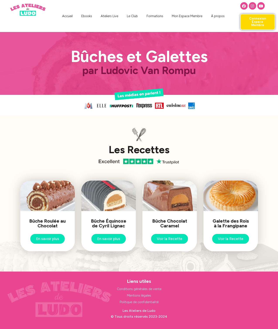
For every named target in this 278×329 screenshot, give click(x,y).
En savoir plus (47, 239)
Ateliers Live (109, 16)
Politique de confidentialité (139, 302)
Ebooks (86, 16)
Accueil (67, 16)
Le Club (132, 16)
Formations (155, 16)
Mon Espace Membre (187, 16)
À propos (218, 16)
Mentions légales (139, 295)
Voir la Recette (169, 239)
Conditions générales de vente (139, 289)
